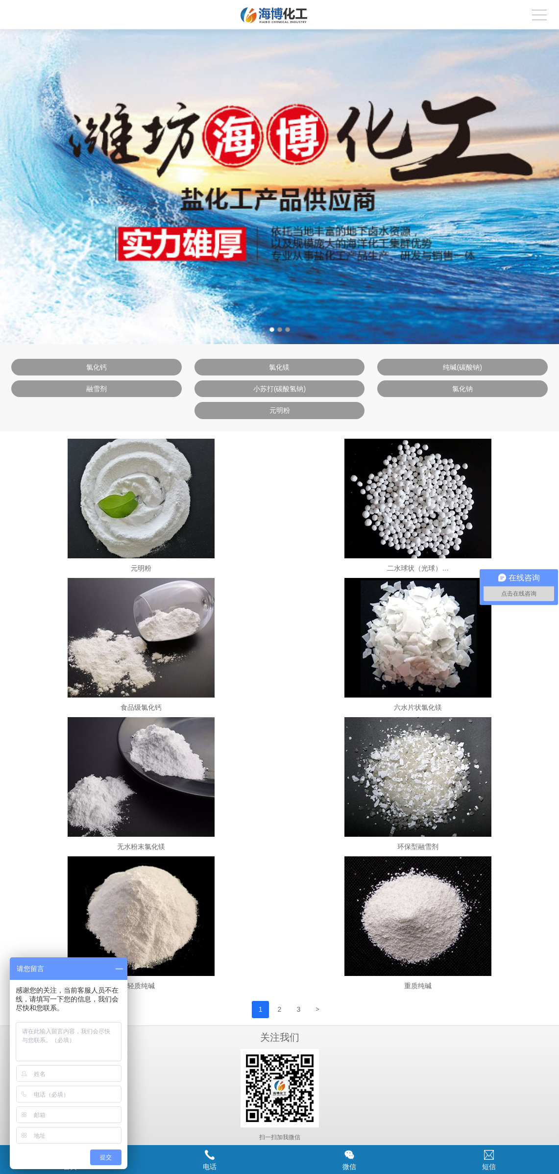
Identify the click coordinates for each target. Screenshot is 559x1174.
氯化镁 (279, 367)
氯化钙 (96, 367)
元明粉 (279, 410)
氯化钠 (462, 389)
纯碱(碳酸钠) (462, 367)
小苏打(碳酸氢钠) (279, 389)
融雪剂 (96, 389)
